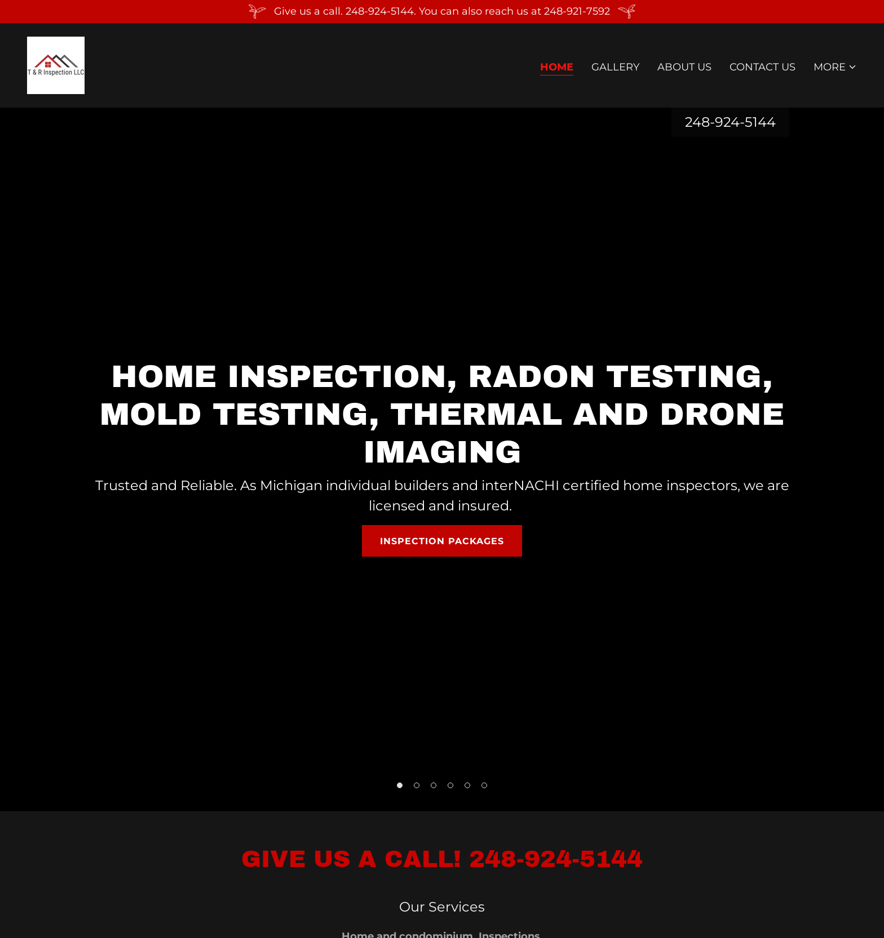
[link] (56, 65)
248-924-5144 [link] (730, 122)
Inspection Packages (442, 541)
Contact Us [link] (762, 67)
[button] (835, 67)
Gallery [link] (615, 67)
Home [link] (556, 67)
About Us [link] (684, 67)
